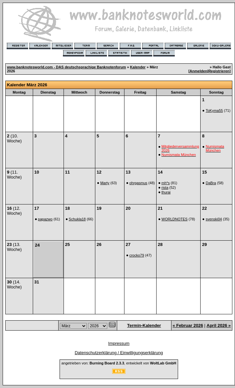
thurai (166, 192)
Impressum (118, 343)
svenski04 (214, 219)
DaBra (211, 183)
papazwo (45, 219)
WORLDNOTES (175, 219)
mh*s (166, 183)
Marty (105, 183)
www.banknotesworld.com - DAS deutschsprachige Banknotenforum (66, 67)
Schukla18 (77, 219)
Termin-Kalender (144, 325)
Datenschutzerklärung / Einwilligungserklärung (119, 352)
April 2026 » (219, 325)
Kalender (138, 67)
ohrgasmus (138, 183)
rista (165, 188)
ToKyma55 (214, 111)
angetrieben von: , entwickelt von (118, 363)
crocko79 (136, 255)
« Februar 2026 (188, 325)
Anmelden (198, 71)
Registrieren (218, 71)
